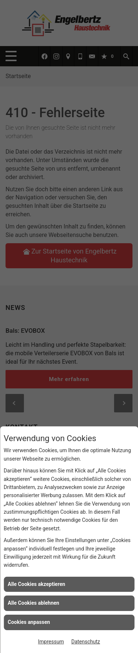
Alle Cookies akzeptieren (36, 584)
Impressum (51, 642)
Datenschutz (85, 642)
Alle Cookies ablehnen (33, 603)
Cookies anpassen (29, 622)
